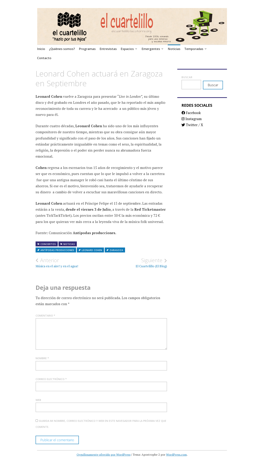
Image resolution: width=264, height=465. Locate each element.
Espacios (127, 49)
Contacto (44, 58)
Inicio (41, 49)
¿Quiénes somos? (62, 49)
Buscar (187, 77)
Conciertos (48, 244)
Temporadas (193, 49)
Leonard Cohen (92, 250)
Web (38, 400)
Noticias (174, 49)
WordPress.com (176, 455)
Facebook (191, 112)
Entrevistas (108, 49)
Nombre (42, 358)
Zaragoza (116, 250)
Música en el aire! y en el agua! (68, 262)
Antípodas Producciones (57, 250)
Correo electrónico (51, 379)
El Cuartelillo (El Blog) (134, 262)
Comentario (45, 315)
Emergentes (151, 49)
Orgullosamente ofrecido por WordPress (104, 455)
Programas (87, 49)
